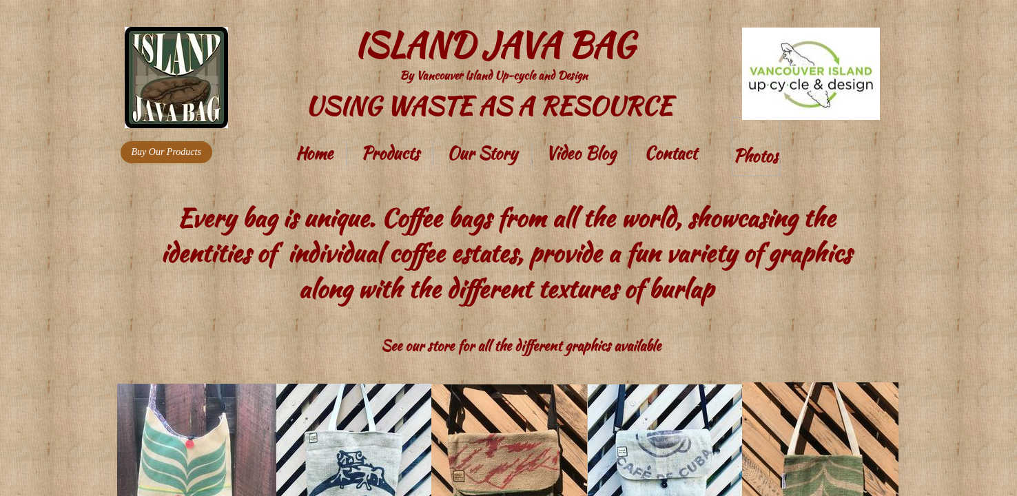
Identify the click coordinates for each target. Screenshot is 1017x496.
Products (390, 153)
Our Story (482, 153)
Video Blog (581, 153)
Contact (670, 153)
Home (314, 153)
